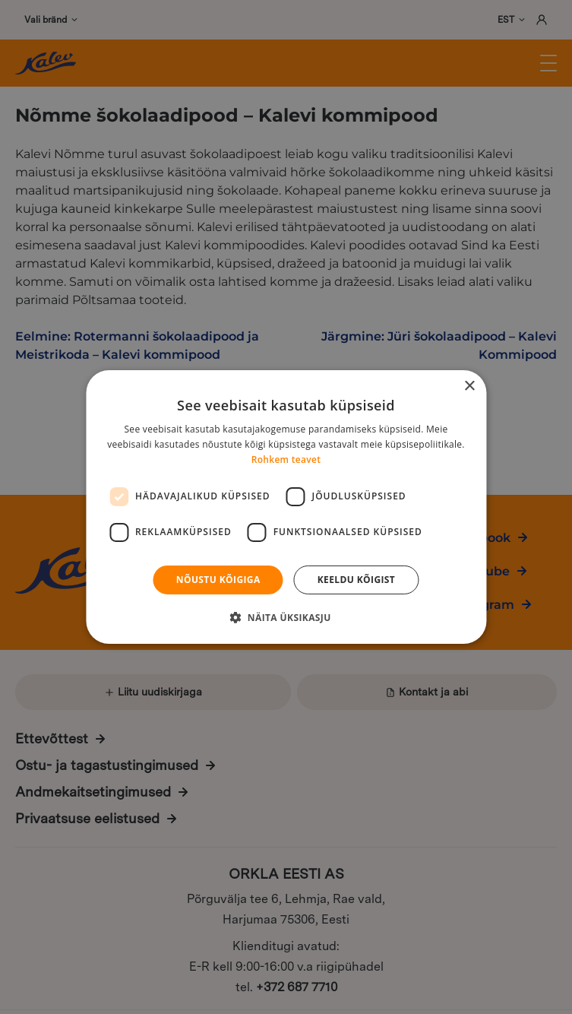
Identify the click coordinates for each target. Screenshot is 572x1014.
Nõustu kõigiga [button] (218, 579)
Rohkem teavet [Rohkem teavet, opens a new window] (286, 459)
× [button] (469, 386)
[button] (285, 617)
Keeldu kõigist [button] (357, 579)
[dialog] (286, 507)
